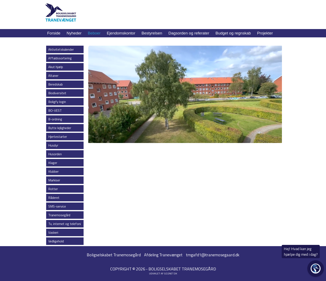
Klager (52, 162)
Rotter (53, 188)
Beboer (94, 33)
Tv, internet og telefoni (64, 223)
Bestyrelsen (152, 33)
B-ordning (55, 119)
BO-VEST (55, 110)
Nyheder (74, 33)
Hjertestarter (57, 136)
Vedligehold (56, 241)
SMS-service (57, 206)
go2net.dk (170, 273)
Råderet (53, 197)
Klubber (53, 171)
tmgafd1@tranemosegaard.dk (212, 255)
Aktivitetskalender (61, 49)
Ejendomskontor (121, 33)
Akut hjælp (55, 66)
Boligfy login (57, 101)
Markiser (54, 180)
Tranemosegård (59, 215)
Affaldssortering (60, 58)
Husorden (55, 153)
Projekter (265, 33)
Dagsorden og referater (188, 33)
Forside (53, 33)
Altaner (53, 75)
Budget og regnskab (233, 33)
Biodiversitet (57, 92)
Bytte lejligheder (59, 127)
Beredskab (55, 84)
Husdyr (53, 145)
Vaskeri (53, 232)
